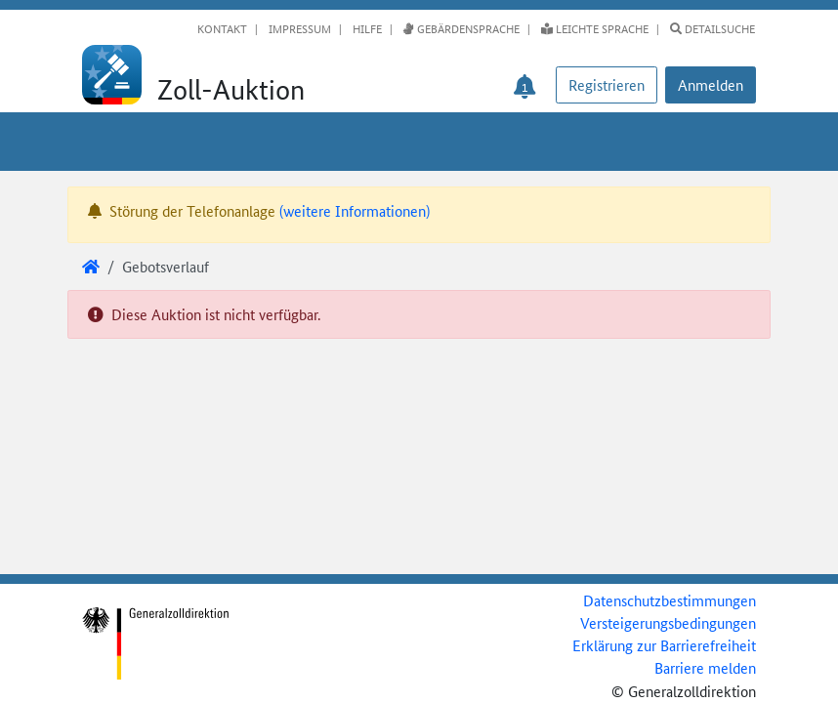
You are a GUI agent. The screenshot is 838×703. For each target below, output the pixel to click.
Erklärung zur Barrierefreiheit (664, 645)
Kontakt (222, 28)
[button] (710, 84)
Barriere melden (705, 667)
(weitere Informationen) (354, 210)
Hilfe (366, 28)
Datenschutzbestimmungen (669, 600)
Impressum (298, 28)
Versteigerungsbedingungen (668, 622)
